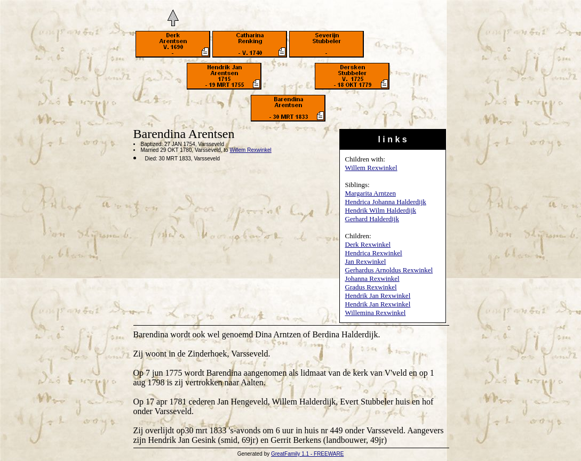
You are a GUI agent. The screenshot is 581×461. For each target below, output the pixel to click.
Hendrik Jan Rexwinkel (378, 296)
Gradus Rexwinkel (371, 287)
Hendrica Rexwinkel (373, 253)
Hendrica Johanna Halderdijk (385, 202)
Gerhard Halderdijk (372, 219)
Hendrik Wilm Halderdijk (381, 210)
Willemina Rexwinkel (375, 313)
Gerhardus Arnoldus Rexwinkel (389, 270)
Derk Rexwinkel (368, 244)
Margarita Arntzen (370, 193)
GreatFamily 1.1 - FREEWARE (307, 454)
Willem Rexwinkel (371, 168)
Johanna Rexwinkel (372, 278)
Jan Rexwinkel (365, 261)
